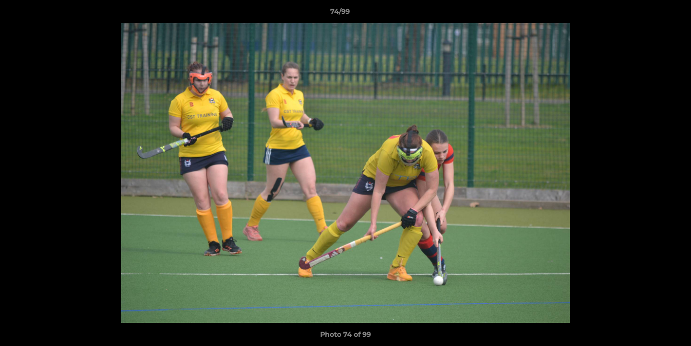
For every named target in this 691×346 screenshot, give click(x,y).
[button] (650, 14)
